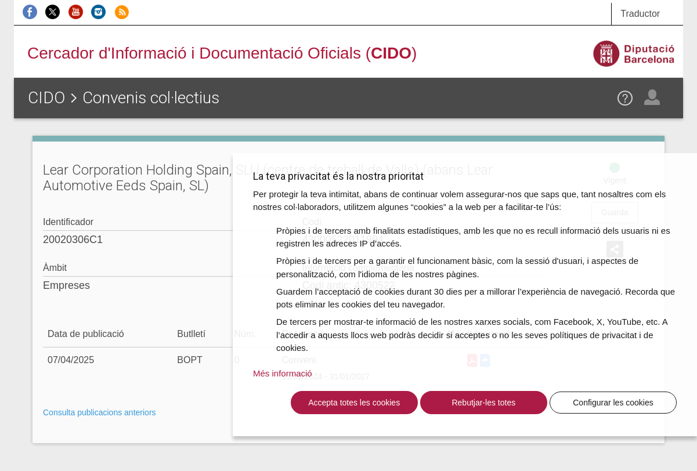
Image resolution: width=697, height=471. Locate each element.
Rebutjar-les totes (483, 402)
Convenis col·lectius (150, 97)
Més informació (282, 373)
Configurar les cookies (613, 402)
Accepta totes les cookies (354, 402)
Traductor (640, 14)
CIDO (46, 97)
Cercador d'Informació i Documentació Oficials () (222, 53)
